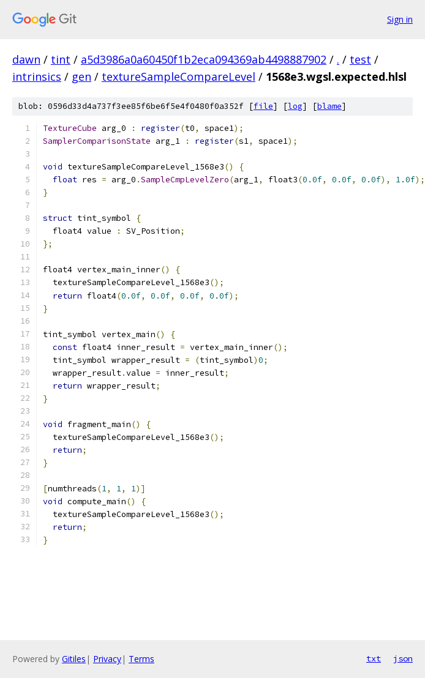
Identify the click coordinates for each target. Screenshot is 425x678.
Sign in (400, 19)
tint (60, 59)
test (360, 59)
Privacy (107, 659)
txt (373, 658)
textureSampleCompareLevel (178, 76)
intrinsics (36, 76)
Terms (141, 659)
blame (329, 106)
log (295, 106)
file (263, 106)
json (403, 658)
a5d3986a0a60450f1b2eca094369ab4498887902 (203, 59)
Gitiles (74, 659)
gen (81, 76)
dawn (26, 59)
